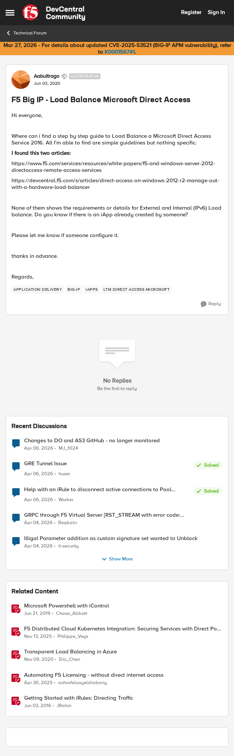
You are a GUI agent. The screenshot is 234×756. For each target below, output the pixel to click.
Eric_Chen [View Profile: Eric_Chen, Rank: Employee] (69, 659)
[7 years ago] (37, 614)
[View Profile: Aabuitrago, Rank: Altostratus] (20, 79)
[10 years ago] (37, 706)
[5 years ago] (38, 660)
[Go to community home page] (54, 12)
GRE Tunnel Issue (45, 463)
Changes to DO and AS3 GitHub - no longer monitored (92, 440)
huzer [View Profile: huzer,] (64, 474)
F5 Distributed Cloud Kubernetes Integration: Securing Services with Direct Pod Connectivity (122, 629)
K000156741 (120, 52)
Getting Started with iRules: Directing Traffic (78, 698)
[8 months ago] (38, 637)
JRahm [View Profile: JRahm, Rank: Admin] (64, 705)
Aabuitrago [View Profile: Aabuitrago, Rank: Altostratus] (46, 76)
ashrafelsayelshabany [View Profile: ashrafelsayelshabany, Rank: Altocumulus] (82, 682)
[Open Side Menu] (10, 12)
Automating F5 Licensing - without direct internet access (94, 675)
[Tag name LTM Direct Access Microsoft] (137, 290)
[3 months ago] (38, 449)
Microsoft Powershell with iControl (66, 606)
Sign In (216, 12)
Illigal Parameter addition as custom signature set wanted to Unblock (111, 538)
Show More (117, 559)
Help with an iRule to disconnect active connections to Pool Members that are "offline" (97, 489)
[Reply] (211, 304)
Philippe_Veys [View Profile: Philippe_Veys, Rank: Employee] (72, 636)
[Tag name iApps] (92, 290)
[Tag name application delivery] (37, 290)
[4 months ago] (38, 523)
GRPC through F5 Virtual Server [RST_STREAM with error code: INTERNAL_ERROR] (102, 515)
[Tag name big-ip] (74, 290)
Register (191, 12)
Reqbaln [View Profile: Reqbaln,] (67, 523)
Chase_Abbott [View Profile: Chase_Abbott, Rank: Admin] (71, 613)
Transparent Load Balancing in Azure (70, 652)
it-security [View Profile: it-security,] (68, 546)
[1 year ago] (38, 683)
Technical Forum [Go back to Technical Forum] (26, 33)
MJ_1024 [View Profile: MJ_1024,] (68, 448)
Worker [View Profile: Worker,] (66, 500)
